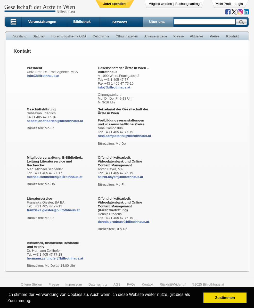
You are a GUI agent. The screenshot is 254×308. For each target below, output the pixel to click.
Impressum (73, 284)
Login (239, 4)
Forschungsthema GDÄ (68, 36)
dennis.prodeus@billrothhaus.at (123, 222)
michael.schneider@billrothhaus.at (55, 177)
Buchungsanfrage (188, 4)
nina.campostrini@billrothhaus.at (124, 136)
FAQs (131, 284)
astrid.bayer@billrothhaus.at (120, 177)
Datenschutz (97, 284)
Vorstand (20, 36)
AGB (116, 284)
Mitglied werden (160, 4)
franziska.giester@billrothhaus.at (53, 210)
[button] (33, 301)
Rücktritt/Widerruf (172, 284)
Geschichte (101, 36)
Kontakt (232, 36)
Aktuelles (197, 36)
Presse (178, 36)
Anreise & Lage (155, 36)
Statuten (39, 36)
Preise (214, 36)
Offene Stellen (31, 284)
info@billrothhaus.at (43, 76)
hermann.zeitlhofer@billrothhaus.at (55, 258)
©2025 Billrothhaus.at (208, 284)
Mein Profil (223, 4)
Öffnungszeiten (127, 36)
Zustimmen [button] (225, 298)
